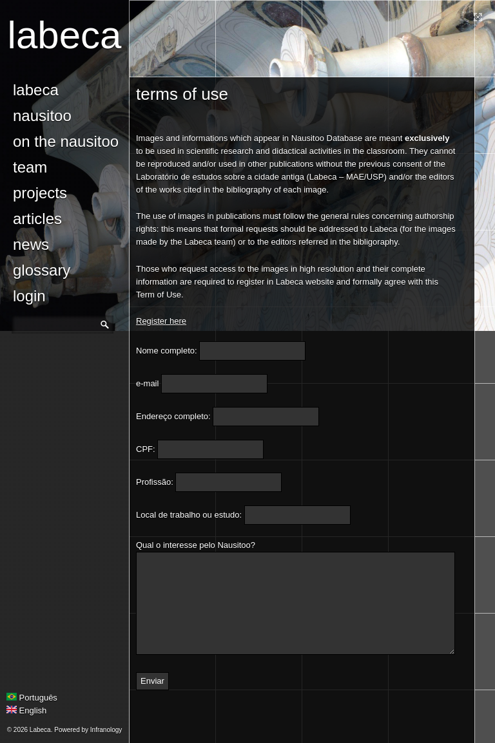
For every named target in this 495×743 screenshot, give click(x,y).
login (29, 296)
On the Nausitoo (66, 141)
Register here (161, 321)
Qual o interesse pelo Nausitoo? (195, 545)
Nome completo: (166, 350)
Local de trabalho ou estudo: (189, 515)
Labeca (65, 35)
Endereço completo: (173, 416)
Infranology (106, 729)
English (26, 710)
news (31, 244)
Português (31, 697)
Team (30, 167)
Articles (37, 218)
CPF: (145, 449)
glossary (41, 270)
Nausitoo (42, 115)
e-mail (147, 383)
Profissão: (154, 482)
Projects (40, 193)
